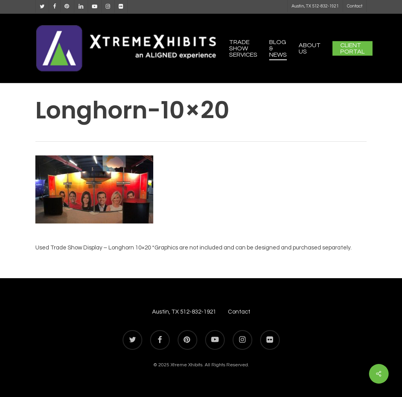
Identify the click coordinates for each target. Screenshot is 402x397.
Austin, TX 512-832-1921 (184, 312)
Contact (239, 312)
